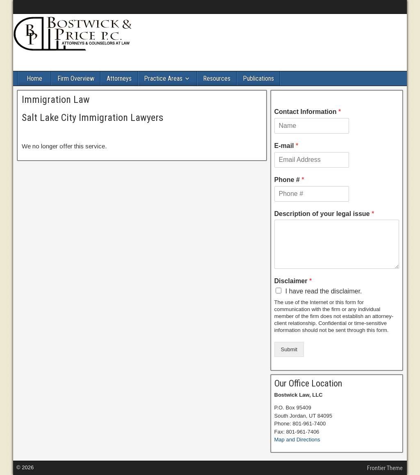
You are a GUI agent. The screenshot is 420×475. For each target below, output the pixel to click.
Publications (258, 78)
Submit (289, 349)
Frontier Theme (385, 468)
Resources (217, 78)
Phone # (289, 179)
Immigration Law (56, 99)
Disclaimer (293, 280)
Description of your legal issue (324, 213)
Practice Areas (163, 78)
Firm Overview (75, 78)
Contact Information (307, 111)
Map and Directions (297, 439)
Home (34, 78)
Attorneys (119, 78)
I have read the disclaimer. (323, 291)
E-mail (286, 145)
